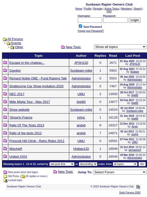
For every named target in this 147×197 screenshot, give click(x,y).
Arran (135, 126)
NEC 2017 (16, 94)
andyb (81, 125)
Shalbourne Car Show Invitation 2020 (36, 86)
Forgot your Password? (91, 31)
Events (16, 43)
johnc (81, 117)
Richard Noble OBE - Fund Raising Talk (38, 78)
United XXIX (18, 156)
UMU (81, 94)
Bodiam (135, 71)
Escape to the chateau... (27, 63)
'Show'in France (20, 117)
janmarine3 (135, 150)
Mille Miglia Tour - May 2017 (29, 102)
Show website (19, 109)
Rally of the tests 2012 (25, 133)
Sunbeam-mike (81, 70)
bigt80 (134, 95)
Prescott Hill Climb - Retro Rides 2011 (36, 141)
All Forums (15, 39)
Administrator (81, 78)
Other (19, 47)
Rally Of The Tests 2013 (26, 125)
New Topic (73, 47)
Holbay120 (81, 149)
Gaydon (15, 70)
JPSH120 (81, 63)
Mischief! (15, 149)
